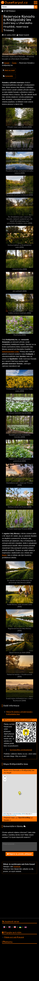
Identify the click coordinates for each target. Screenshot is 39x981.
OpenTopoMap (6, 815)
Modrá (4, 555)
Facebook (16, 866)
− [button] (5, 779)
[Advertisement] (19, 896)
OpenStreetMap (17, 813)
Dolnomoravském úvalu (10, 351)
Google (6, 820)
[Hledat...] (17, 7)
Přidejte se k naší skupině (14, 937)
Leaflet (4, 813)
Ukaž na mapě (9, 70)
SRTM (23, 813)
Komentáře (9, 76)
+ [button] (5, 776)
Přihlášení (10, 11)
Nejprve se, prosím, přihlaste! (19, 854)
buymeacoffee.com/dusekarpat (21, 750)
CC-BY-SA (13, 815)
